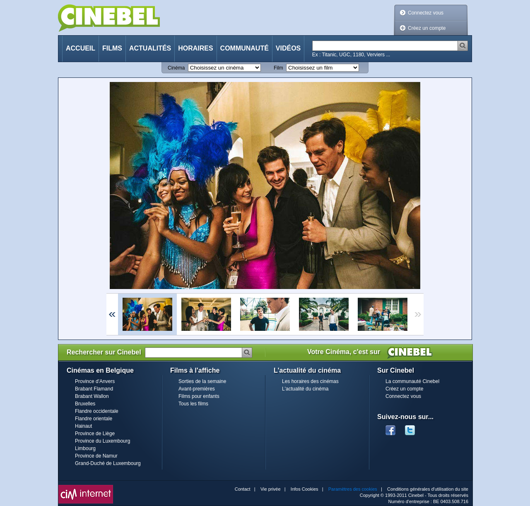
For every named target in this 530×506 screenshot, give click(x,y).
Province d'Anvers (95, 381)
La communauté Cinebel (412, 381)
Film (278, 68)
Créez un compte (427, 28)
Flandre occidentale (96, 411)
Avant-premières (196, 389)
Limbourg (85, 448)
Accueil (80, 48)
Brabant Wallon (92, 396)
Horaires (195, 48)
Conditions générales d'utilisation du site (427, 489)
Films (112, 48)
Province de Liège (95, 433)
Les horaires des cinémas (310, 381)
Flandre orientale (93, 419)
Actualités (150, 48)
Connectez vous (425, 13)
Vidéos (288, 48)
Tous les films (193, 404)
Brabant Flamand (94, 389)
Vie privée (270, 489)
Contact (243, 489)
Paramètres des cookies (352, 489)
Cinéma (176, 68)
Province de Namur (96, 456)
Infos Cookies (304, 489)
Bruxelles (85, 404)
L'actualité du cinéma (305, 389)
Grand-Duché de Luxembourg (108, 463)
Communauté (244, 48)
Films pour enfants (198, 396)
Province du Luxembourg (102, 441)
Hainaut (83, 426)
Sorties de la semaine (202, 381)
